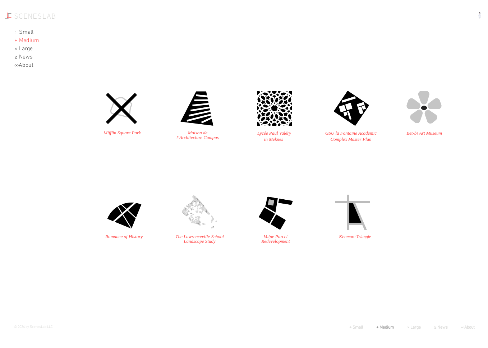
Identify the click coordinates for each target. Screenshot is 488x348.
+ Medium (26, 40)
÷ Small (23, 32)
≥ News (23, 57)
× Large (23, 49)
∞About (23, 65)
